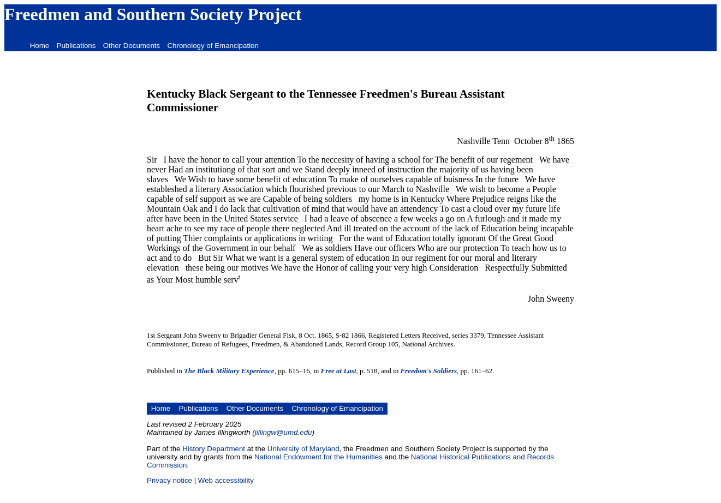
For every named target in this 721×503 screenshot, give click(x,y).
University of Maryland (303, 449)
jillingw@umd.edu (283, 432)
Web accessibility (226, 480)
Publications (76, 45)
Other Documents (131, 45)
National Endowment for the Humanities (318, 457)
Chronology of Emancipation (212, 45)
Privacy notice (169, 480)
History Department (213, 449)
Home (40, 45)
